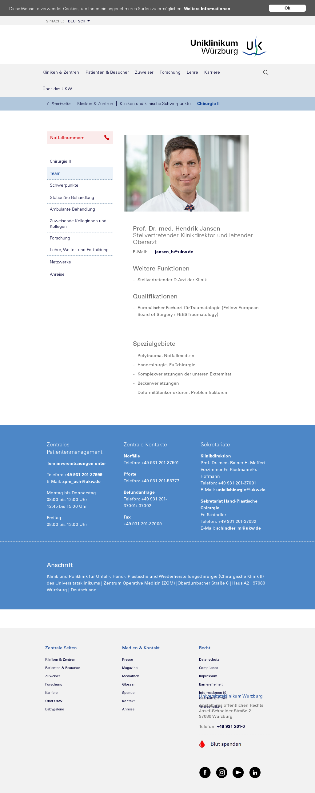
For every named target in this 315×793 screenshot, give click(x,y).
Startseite (59, 104)
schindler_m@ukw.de (238, 528)
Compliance (208, 668)
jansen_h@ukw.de (174, 252)
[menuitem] (67, 20)
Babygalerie (54, 709)
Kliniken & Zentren (95, 103)
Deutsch (66, 21)
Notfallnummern (80, 137)
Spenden (129, 692)
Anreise (57, 274)
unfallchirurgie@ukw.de (240, 489)
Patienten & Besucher (62, 668)
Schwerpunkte (64, 185)
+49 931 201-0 (231, 726)
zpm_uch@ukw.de (81, 481)
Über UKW (53, 701)
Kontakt (128, 701)
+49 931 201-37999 (83, 474)
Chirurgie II (208, 103)
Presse (127, 659)
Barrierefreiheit (211, 684)
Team (55, 173)
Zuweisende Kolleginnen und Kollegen (78, 223)
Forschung (60, 238)
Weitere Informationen (213, 8)
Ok (287, 8)
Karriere (51, 692)
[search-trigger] (266, 72)
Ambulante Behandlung (72, 209)
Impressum (208, 676)
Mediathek (130, 676)
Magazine (130, 668)
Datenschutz (209, 659)
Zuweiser (52, 676)
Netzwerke (60, 262)
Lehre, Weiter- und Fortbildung (79, 249)
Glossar (128, 684)
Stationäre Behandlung (72, 197)
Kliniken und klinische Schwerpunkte (155, 103)
